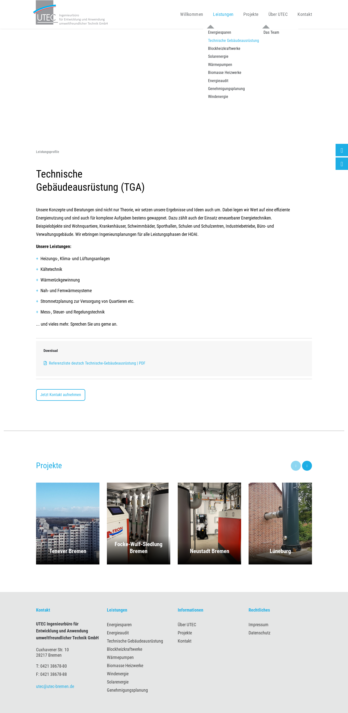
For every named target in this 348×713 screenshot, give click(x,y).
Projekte (250, 14)
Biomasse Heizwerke (125, 665)
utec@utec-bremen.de (55, 686)
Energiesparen (119, 624)
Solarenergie (118, 681)
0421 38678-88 (53, 674)
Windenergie (118, 673)
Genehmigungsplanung (127, 690)
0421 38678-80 (53, 666)
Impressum (258, 624)
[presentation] (296, 466)
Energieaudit (118, 632)
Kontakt (305, 14)
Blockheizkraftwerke (124, 649)
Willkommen (191, 14)
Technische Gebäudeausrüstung (135, 641)
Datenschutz (259, 632)
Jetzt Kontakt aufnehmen (60, 394)
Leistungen (223, 14)
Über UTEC (278, 14)
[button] (67, 523)
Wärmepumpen (120, 657)
